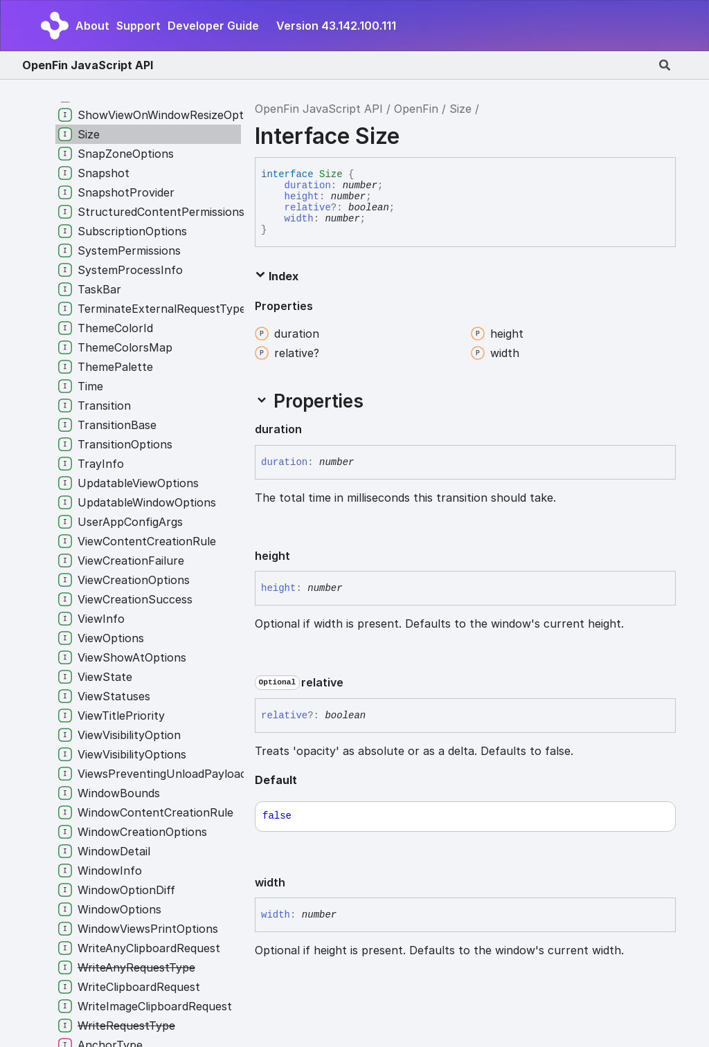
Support (138, 26)
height (302, 196)
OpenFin (416, 109)
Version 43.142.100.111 (336, 26)
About (92, 26)
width (299, 218)
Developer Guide (213, 26)
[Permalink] (312, 429)
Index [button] (276, 276)
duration (308, 185)
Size (460, 109)
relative (308, 207)
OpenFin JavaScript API (87, 65)
